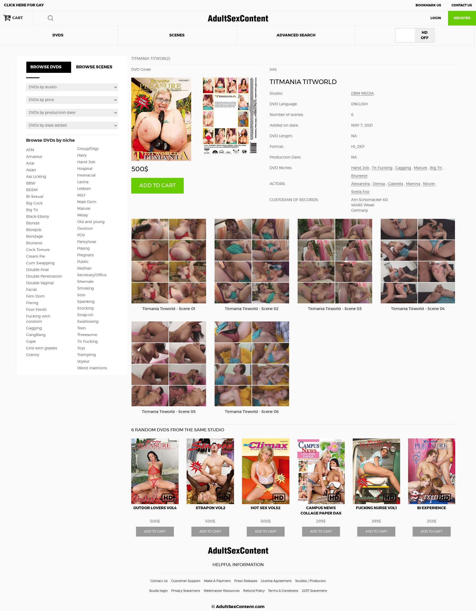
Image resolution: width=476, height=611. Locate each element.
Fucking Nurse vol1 (376, 508)
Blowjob (33, 230)
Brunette (34, 243)
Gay (24, 5)
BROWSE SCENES (94, 67)
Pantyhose (86, 242)
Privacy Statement (185, 590)
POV (81, 235)
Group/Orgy (88, 149)
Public (83, 262)
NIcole (429, 184)
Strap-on (85, 315)
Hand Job (86, 162)
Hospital (84, 169)
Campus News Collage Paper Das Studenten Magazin (321, 513)
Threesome (87, 335)
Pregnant (85, 255)
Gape (31, 342)
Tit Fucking (87, 342)
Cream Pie (35, 256)
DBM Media (362, 93)
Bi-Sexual (34, 197)
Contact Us (462, 5)
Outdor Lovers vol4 (155, 508)
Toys (81, 348)
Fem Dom (35, 296)
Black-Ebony (37, 217)
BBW (30, 183)
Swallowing (88, 322)
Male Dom (86, 202)
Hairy (82, 155)
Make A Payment (217, 581)
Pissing (83, 248)
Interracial (86, 175)
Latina (82, 182)
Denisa (379, 184)
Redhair (84, 268)
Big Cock (34, 203)
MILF (81, 195)
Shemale (85, 282)
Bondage (34, 236)
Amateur (34, 157)
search (51, 18)
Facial (31, 290)
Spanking (86, 302)
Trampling (86, 355)
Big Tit (32, 210)
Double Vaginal (40, 283)
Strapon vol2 (210, 508)
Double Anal (37, 270)
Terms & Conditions (283, 590)
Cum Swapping (40, 263)
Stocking (85, 308)
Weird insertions (92, 368)
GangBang (36, 335)
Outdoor (85, 229)
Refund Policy (254, 590)
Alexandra (360, 184)
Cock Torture (38, 250)
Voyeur (83, 361)
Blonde (32, 223)
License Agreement (276, 581)
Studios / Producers (310, 581)
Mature (83, 209)
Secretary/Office (91, 275)
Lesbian (84, 189)
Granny (32, 355)
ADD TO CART (157, 185)
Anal (30, 163)
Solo (81, 295)
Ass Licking (36, 177)
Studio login (158, 590)
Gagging (34, 328)
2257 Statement (314, 590)
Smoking (85, 288)
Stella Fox (360, 192)
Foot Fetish (36, 310)
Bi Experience (431, 508)
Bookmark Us (428, 5)
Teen (81, 328)
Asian (31, 170)
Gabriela (395, 184)
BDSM (32, 190)
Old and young (91, 222)
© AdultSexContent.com (238, 607)
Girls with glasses (41, 348)
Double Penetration (44, 276)
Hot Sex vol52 (265, 508)
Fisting (32, 303)
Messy (82, 215)
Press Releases (245, 581)
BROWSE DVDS (45, 67)
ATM (30, 150)
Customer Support (185, 581)
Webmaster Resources (222, 590)
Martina (413, 184)
